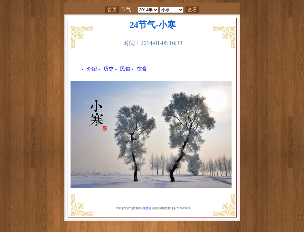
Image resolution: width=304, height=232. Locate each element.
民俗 (125, 69)
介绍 (92, 69)
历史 (108, 69)
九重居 (147, 208)
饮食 (142, 69)
